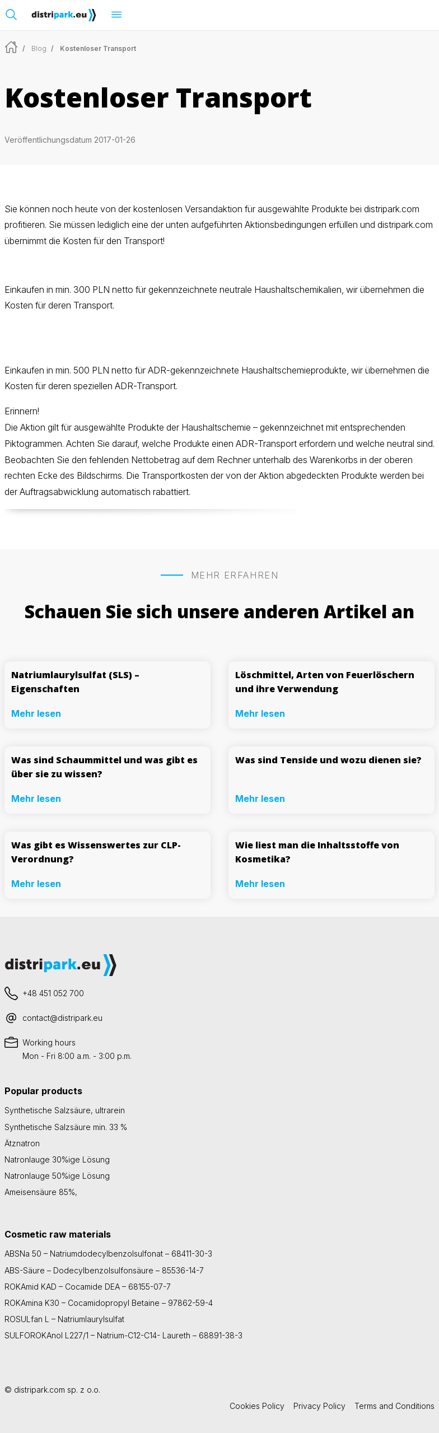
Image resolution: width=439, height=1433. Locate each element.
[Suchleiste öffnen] (11, 14)
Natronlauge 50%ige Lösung (57, 1175)
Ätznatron (22, 1143)
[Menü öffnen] (116, 14)
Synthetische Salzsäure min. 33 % (65, 1127)
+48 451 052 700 (53, 993)
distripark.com (39, 1389)
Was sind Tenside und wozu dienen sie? (328, 760)
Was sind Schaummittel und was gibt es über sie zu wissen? (104, 767)
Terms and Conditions (394, 1406)
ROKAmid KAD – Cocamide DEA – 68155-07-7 (87, 1286)
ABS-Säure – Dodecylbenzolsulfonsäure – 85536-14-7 (104, 1270)
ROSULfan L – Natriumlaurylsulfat (64, 1319)
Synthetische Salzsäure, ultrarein (64, 1110)
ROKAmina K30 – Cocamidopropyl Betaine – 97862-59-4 (108, 1303)
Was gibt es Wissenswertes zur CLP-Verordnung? (96, 852)
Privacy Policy (319, 1406)
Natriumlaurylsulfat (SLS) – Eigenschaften (75, 682)
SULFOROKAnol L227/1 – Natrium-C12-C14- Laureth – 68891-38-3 (123, 1335)
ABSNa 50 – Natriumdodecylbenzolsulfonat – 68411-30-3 (108, 1253)
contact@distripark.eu (62, 1018)
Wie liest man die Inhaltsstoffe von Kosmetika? (317, 852)
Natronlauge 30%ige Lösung (57, 1159)
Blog (38, 48)
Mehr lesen (36, 713)
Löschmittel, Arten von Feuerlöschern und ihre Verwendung (324, 682)
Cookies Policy (257, 1406)
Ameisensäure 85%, (40, 1192)
